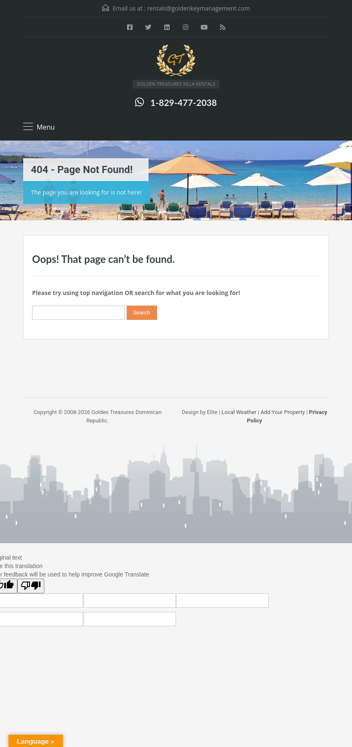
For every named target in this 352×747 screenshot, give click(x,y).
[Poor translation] (30, 586)
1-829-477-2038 (183, 102)
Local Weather (239, 412)
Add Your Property (282, 412)
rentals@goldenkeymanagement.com (198, 8)
